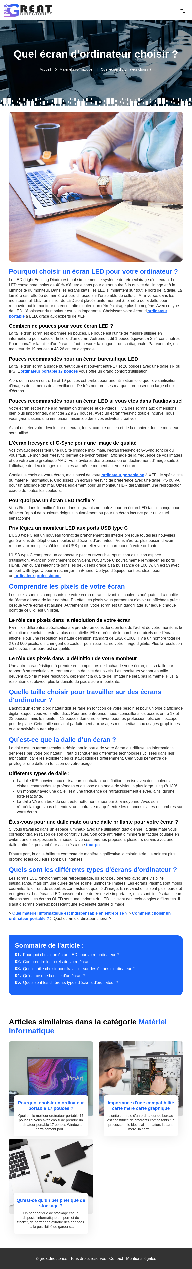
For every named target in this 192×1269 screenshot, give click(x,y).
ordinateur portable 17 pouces (49, 371)
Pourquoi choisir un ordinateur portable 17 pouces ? (51, 1105)
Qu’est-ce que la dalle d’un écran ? (50, 976)
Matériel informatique (76, 69)
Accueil (45, 69)
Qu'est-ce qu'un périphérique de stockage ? (51, 1203)
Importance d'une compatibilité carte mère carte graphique (141, 1105)
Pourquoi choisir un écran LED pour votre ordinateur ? (67, 955)
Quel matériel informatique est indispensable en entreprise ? (70, 913)
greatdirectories (53, 1258)
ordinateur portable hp (123, 475)
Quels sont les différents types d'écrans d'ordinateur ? (66, 982)
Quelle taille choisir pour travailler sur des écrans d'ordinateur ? (75, 969)
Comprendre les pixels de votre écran (52, 962)
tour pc (93, 845)
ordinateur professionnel (38, 576)
